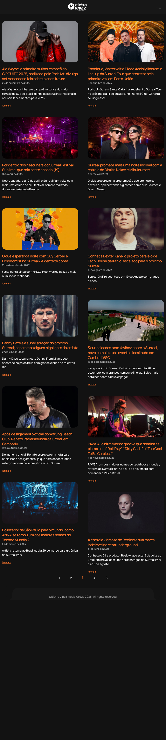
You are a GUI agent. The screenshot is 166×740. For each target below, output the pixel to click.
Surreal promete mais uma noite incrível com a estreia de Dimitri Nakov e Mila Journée (125, 166)
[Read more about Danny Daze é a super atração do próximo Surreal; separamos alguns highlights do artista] (6, 372)
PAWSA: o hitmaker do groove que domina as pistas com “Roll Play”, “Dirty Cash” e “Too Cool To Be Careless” (125, 445)
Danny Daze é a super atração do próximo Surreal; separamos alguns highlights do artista (40, 343)
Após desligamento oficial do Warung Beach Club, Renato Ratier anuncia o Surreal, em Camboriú (37, 436)
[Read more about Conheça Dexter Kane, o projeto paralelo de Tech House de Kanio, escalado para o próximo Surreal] (92, 286)
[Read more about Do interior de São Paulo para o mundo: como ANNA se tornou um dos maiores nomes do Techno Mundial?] (6, 558)
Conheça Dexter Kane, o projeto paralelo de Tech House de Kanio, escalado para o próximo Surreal (125, 259)
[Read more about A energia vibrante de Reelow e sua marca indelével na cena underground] (92, 567)
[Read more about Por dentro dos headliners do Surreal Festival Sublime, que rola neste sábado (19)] (6, 195)
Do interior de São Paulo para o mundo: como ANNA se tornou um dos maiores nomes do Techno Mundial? (38, 531)
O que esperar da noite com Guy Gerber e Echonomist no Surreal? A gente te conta (35, 257)
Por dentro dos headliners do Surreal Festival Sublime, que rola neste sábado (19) (38, 166)
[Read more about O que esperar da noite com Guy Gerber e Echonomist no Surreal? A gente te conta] (6, 281)
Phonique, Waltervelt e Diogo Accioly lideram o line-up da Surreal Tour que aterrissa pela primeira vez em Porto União (125, 73)
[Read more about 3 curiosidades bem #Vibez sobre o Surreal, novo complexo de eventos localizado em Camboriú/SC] (92, 381)
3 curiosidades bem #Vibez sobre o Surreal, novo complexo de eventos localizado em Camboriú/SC (123, 350)
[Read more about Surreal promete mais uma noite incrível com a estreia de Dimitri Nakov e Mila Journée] (92, 195)
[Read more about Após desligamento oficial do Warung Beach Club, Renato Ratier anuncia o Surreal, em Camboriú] (6, 467)
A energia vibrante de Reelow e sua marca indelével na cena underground (121, 538)
